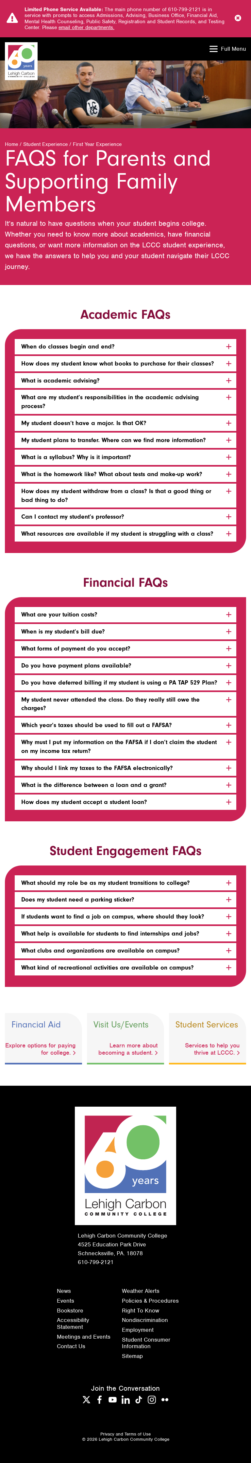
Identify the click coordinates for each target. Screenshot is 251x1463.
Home (11, 144)
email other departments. (86, 27)
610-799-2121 (96, 1262)
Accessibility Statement (73, 1323)
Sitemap (132, 1356)
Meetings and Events (83, 1336)
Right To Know (140, 1310)
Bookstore (70, 1310)
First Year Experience (97, 144)
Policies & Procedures (150, 1300)
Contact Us (71, 1346)
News (64, 1290)
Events (65, 1300)
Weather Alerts (140, 1290)
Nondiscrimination (145, 1320)
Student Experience (45, 144)
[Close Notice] (237, 18)
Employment (138, 1329)
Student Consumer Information (146, 1343)
